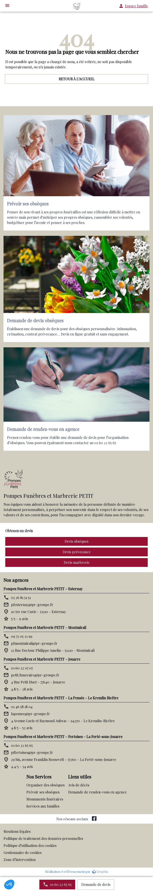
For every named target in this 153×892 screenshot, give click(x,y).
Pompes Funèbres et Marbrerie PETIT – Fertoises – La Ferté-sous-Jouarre (63, 736)
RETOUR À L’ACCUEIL (77, 79)
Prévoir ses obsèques (43, 792)
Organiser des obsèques (45, 785)
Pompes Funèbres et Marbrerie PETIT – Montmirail (45, 627)
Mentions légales (17, 831)
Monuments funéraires (44, 799)
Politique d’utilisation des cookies (30, 845)
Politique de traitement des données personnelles (43, 838)
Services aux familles (42, 806)
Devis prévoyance (77, 551)
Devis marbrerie (76, 562)
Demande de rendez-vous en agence (97, 792)
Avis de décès (78, 785)
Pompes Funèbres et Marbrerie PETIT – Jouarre (42, 659)
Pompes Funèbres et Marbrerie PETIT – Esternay (43, 588)
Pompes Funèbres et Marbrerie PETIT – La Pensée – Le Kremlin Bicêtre (61, 698)
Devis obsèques (76, 541)
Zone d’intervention (20, 859)
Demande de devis (95, 884)
